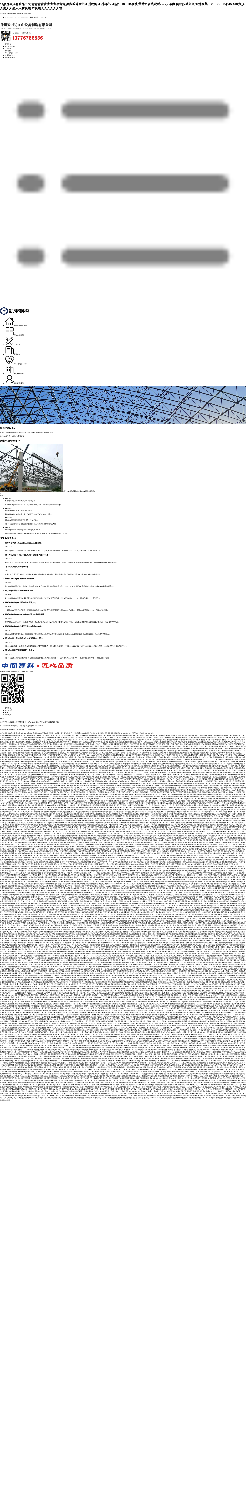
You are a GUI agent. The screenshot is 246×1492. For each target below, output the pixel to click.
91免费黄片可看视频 (97, 1093)
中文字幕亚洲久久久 (9, 766)
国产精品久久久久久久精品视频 (204, 978)
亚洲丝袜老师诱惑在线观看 (185, 751)
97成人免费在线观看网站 (123, 921)
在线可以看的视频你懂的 (234, 1026)
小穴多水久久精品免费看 (228, 803)
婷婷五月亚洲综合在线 (59, 1039)
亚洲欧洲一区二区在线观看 (213, 914)
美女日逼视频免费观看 (175, 879)
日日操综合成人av (211, 971)
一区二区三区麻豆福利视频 (102, 962)
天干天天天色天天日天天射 (121, 1080)
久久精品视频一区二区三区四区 (89, 831)
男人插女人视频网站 (99, 866)
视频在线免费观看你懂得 (199, 748)
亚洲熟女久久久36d (11, 829)
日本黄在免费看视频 (27, 740)
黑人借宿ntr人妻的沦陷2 (53, 751)
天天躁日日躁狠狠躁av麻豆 (146, 919)
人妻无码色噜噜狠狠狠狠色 (49, 753)
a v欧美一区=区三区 (174, 770)
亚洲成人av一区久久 (186, 851)
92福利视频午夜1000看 (131, 936)
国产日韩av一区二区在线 (198, 812)
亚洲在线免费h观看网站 (51, 982)
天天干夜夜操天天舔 (62, 748)
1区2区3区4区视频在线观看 (65, 988)
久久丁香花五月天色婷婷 (89, 995)
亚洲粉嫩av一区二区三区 (104, 914)
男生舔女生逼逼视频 (216, 960)
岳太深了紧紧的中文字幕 (56, 991)
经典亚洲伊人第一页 (39, 775)
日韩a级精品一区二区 (147, 792)
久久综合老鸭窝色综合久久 (157, 1065)
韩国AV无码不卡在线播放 (211, 803)
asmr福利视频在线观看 (212, 790)
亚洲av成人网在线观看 (104, 971)
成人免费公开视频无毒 (22, 1010)
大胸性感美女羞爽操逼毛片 (189, 897)
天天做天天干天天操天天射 (33, 790)
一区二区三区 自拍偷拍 (39, 969)
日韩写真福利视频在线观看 (177, 807)
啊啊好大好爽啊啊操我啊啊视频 (115, 903)
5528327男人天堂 (180, 910)
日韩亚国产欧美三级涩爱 (133, 1036)
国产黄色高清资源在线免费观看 (180, 875)
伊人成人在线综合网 (171, 1017)
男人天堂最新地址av (162, 803)
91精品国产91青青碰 (118, 751)
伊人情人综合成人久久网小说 (165, 831)
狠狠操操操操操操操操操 (179, 1004)
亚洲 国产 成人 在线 (195, 919)
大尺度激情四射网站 (88, 757)
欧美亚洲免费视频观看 (59, 807)
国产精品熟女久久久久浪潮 (181, 836)
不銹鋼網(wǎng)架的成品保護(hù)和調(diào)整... (24, 626)
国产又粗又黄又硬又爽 (49, 840)
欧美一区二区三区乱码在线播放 (108, 873)
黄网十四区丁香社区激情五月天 (80, 986)
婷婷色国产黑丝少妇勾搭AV (139, 1010)
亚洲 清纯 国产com (122, 799)
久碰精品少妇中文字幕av (32, 801)
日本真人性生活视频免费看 (113, 764)
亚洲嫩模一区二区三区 (106, 816)
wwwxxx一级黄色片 (186, 873)
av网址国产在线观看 (216, 927)
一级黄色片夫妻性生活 (81, 849)
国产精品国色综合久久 (33, 884)
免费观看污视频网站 (145, 982)
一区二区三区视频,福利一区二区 (222, 777)
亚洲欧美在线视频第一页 (68, 956)
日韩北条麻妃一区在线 (232, 746)
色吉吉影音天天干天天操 (99, 1096)
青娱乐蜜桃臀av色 (11, 742)
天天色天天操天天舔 (162, 792)
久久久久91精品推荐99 (152, 740)
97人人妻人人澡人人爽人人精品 (45, 740)
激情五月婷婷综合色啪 (79, 975)
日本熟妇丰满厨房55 (142, 916)
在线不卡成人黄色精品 (157, 912)
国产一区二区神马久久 (116, 772)
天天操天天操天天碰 (27, 1076)
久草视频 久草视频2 (182, 831)
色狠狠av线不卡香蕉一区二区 (146, 851)
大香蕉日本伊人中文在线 (67, 982)
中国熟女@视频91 (35, 781)
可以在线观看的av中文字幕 (48, 962)
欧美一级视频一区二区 (66, 925)
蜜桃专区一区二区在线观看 (27, 999)
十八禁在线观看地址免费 (194, 975)
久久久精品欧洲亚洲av (120, 812)
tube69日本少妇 (28, 901)
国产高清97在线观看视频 (218, 873)
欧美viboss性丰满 (196, 781)
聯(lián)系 (8, 715)
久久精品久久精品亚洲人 (57, 796)
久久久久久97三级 (236, 1039)
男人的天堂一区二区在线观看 (69, 899)
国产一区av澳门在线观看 (24, 764)
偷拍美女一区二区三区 (13, 844)
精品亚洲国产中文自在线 (127, 737)
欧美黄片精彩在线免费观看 (218, 964)
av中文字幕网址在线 (87, 781)
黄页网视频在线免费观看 (95, 858)
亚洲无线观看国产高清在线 (138, 991)
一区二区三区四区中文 (16, 737)
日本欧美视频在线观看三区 (213, 949)
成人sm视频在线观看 (162, 742)
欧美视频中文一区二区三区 (177, 971)
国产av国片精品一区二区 (177, 954)
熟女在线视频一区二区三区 (149, 864)
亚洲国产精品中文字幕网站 (67, 999)
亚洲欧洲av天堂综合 (212, 1021)
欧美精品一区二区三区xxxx (114, 1019)
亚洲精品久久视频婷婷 (74, 1028)
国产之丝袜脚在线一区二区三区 (122, 993)
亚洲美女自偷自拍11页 (22, 868)
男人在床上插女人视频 (98, 855)
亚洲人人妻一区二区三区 (114, 978)
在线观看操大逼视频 (160, 1085)
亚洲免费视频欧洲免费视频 (62, 877)
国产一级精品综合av (100, 1067)
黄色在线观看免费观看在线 (140, 1002)
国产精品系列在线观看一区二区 (100, 805)
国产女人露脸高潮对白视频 (25, 945)
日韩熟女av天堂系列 (90, 823)
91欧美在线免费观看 (81, 897)
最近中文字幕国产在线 (31, 921)
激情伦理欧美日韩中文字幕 (179, 790)
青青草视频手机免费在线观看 (47, 999)
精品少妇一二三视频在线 (184, 866)
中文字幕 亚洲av (90, 807)
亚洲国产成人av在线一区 (138, 1052)
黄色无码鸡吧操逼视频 (97, 1036)
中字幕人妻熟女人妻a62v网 (31, 770)
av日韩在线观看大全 (57, 823)
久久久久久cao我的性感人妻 (193, 914)
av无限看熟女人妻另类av (15, 801)
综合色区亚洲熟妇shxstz (102, 943)
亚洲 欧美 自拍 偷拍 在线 (55, 810)
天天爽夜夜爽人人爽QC (225, 814)
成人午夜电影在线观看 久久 (208, 1006)
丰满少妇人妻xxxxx (100, 847)
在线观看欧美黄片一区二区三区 (99, 1082)
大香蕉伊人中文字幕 (65, 855)
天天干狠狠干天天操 (28, 864)
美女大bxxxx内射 (14, 1032)
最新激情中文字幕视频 (100, 951)
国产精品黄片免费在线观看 (73, 868)
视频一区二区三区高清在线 (19, 799)
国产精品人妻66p (157, 871)
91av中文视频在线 (104, 842)
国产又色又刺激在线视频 (135, 973)
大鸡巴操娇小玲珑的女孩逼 (184, 744)
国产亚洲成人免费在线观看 (29, 772)
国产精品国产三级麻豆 (148, 1096)
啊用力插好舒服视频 (112, 794)
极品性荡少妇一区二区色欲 (160, 1034)
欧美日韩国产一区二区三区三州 (143, 742)
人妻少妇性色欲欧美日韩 (209, 807)
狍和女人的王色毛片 (126, 882)
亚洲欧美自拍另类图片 (191, 993)
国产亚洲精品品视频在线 (138, 888)
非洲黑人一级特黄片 (12, 831)
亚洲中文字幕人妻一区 (29, 1091)
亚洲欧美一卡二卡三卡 (70, 1041)
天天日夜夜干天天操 (161, 890)
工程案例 (8, 48)
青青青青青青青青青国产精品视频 (74, 1061)
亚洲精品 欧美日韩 (66, 836)
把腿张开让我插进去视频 (135, 805)
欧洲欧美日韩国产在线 (170, 958)
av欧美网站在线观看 (97, 910)
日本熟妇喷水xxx (44, 919)
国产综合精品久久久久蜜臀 (86, 930)
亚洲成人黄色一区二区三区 (53, 790)
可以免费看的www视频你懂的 (60, 1017)
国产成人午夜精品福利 (177, 823)
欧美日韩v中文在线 (40, 834)
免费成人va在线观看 (148, 951)
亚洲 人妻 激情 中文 (167, 1093)
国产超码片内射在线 (88, 914)
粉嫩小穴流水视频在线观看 (149, 746)
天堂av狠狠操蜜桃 (75, 746)
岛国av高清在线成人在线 (85, 906)
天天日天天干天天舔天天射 (179, 1063)
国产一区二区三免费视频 (87, 742)
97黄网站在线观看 (224, 899)
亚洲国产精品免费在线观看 (199, 960)
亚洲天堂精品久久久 (55, 1061)
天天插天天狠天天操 (97, 737)
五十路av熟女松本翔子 (187, 871)
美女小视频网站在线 (189, 982)
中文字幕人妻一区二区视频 (221, 794)
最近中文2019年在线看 (59, 932)
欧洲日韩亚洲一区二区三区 (13, 901)
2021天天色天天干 (83, 956)
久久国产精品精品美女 (88, 971)
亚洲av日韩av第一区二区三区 (150, 858)
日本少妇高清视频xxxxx (48, 858)
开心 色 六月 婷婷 (22, 827)
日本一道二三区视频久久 (24, 951)
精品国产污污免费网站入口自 (169, 903)
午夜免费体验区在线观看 (156, 873)
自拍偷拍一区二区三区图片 (131, 951)
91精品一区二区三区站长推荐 (101, 993)
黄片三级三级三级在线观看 (109, 912)
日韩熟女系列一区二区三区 (224, 1069)
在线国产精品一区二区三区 (169, 927)
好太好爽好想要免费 (190, 1069)
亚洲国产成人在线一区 (7, 943)
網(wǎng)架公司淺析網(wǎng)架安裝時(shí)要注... (24, 638)
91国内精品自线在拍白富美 (24, 796)
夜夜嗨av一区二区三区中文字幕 (63, 967)
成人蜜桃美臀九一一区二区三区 (72, 1006)
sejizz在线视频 (94, 799)
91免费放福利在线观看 (158, 779)
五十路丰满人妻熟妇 (69, 930)
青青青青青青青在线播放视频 (220, 982)
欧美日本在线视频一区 (234, 943)
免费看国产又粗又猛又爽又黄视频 (126, 816)
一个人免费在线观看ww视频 (128, 823)
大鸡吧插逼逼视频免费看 (141, 842)
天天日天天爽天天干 (7, 842)
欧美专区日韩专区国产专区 (143, 954)
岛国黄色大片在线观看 (85, 999)
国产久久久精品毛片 (223, 934)
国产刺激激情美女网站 (20, 906)
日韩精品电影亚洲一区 (219, 916)
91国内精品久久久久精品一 (137, 1012)
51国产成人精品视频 (119, 757)
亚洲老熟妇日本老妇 (127, 794)
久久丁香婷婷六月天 (133, 781)
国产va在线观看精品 (222, 1047)
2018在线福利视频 (184, 858)
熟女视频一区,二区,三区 (49, 1063)
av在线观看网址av (145, 875)
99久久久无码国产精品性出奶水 (55, 757)
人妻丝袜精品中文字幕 (7, 735)
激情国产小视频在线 (84, 982)
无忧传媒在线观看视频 (7, 827)
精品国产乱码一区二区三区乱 (75, 934)
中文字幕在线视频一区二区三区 (30, 855)
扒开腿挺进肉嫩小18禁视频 (110, 851)
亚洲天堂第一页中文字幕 (165, 744)
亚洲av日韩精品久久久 (131, 910)
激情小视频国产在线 (201, 903)
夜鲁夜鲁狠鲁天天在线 (179, 772)
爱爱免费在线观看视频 (78, 890)
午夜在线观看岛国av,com (180, 906)
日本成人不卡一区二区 (234, 812)
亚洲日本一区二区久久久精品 (77, 945)
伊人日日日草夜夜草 (61, 1002)
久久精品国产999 (11, 794)
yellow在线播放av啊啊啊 (226, 1074)
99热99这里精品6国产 (123, 1045)
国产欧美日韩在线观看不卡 (221, 766)
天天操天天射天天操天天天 (9, 834)
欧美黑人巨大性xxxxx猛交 (154, 1023)
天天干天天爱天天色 (90, 1080)
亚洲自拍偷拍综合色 (194, 807)
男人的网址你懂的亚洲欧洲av (74, 775)
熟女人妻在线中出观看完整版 (129, 814)
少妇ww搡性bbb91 (205, 916)
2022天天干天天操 (58, 912)
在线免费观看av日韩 (190, 890)
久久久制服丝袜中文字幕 (8, 958)
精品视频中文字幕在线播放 (83, 1098)
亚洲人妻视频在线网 (60, 829)
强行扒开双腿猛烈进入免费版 (110, 746)
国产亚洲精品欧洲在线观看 (39, 814)
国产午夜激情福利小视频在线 (173, 855)
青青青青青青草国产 (84, 866)
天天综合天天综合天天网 (145, 995)
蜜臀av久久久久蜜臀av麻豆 (26, 766)
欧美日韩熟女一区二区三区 (21, 1058)
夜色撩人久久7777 (6, 1002)
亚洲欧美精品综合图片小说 (59, 986)
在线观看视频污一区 (146, 814)
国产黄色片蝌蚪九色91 (127, 788)
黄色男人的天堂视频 (211, 1074)
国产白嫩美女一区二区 (11, 740)
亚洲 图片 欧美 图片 (82, 799)
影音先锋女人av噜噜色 (154, 751)
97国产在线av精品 (232, 879)
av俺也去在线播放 (126, 855)
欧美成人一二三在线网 (209, 967)
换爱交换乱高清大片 (156, 892)
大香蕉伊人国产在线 (55, 1032)
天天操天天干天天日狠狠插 (166, 886)
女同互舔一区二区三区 (114, 1056)
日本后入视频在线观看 (152, 820)
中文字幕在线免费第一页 (38, 868)
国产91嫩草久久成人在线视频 (208, 888)
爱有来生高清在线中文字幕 (9, 988)
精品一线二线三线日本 (194, 984)
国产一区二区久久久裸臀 (173, 1069)
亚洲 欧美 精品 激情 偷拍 (196, 995)
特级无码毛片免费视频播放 (178, 834)
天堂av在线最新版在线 (55, 914)
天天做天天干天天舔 (198, 775)
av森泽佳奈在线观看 (151, 801)
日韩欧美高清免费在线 (221, 1082)
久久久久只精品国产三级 (237, 825)
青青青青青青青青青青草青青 (102, 812)
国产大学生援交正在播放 (217, 785)
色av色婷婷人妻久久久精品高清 (179, 827)
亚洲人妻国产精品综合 (158, 940)
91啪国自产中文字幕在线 (12, 1008)
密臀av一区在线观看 (35, 1026)
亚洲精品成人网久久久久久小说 (67, 1012)
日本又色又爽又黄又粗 (55, 742)
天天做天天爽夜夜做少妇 (111, 1085)
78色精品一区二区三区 (227, 740)
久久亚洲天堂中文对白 (107, 766)
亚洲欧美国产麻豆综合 (142, 1034)
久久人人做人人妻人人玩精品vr (96, 934)
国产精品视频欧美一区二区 (59, 746)
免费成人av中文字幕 (79, 858)
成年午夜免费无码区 (67, 1071)
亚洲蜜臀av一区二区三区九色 (23, 820)
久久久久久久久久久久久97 (134, 772)
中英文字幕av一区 (168, 1052)
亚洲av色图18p (207, 879)
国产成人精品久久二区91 (227, 1002)
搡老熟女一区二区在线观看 (133, 1050)
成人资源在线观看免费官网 (120, 759)
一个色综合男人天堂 (209, 781)
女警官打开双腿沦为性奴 (225, 1093)
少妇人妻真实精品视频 (73, 777)
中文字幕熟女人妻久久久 (118, 779)
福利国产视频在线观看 (49, 801)
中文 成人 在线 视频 (84, 853)
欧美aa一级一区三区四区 (155, 975)
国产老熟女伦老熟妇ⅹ (99, 986)
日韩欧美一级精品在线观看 (60, 788)
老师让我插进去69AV (41, 796)
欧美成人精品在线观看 (28, 823)
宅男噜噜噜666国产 (101, 781)
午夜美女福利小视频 (147, 890)
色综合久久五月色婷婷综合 (130, 792)
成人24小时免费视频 (187, 785)
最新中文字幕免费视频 (116, 847)
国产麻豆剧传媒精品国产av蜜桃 (83, 735)
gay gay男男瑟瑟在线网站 (217, 903)
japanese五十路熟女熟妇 (185, 868)
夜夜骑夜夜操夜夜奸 (152, 862)
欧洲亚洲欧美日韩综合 (163, 1026)
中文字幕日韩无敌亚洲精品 (216, 1026)
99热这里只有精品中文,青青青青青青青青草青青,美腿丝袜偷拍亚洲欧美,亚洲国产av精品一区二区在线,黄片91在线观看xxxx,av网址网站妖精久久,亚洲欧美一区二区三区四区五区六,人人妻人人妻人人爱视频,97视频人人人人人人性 (77, 733)
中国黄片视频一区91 (40, 820)
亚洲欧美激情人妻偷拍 (149, 764)
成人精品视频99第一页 (230, 1030)
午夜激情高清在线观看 (7, 785)
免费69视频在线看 (32, 825)
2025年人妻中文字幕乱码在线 (204, 932)
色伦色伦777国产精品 (31, 858)
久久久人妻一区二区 (92, 888)
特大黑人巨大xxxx (229, 844)
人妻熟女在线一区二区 (180, 969)
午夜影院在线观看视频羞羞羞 (111, 744)
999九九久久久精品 (185, 980)
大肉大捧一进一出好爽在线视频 (17, 1052)
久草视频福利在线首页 (65, 875)
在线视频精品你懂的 (21, 930)
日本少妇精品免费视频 (65, 1098)
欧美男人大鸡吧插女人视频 (212, 844)
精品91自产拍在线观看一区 (200, 838)
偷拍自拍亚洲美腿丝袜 (230, 855)
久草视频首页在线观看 (113, 801)
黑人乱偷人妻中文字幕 (47, 785)
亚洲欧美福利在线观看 (69, 866)
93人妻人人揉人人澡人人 (93, 775)
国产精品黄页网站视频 (161, 930)
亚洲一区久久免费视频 (113, 945)
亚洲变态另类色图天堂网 (22, 788)
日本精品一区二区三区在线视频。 (170, 862)
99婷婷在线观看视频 (109, 836)
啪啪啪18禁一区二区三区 (189, 940)
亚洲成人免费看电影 (218, 1080)
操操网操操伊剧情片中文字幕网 (212, 847)
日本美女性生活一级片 (86, 1008)
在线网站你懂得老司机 (75, 816)
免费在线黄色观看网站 (232, 1054)
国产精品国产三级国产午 (44, 816)
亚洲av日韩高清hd (152, 825)
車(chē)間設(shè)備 (11, 53)
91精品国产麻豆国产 (60, 816)
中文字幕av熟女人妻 (184, 1054)
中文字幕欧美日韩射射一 (45, 748)
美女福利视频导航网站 (77, 964)
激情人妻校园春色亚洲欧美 (180, 781)
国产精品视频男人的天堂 (126, 796)
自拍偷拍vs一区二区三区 (148, 1063)
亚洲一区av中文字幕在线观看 (98, 772)
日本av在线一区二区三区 (169, 805)
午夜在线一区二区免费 (40, 947)
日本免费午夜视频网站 (150, 775)
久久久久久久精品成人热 (42, 949)
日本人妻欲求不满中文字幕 (128, 949)
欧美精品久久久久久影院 (217, 834)
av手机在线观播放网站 (182, 746)
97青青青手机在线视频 (191, 842)
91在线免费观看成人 (43, 766)
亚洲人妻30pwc (181, 799)
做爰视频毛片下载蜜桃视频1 (99, 1074)
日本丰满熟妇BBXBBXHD (35, 757)
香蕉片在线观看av (118, 927)
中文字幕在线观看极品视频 (142, 914)
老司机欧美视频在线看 (210, 899)
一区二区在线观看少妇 (237, 890)
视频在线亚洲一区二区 (84, 783)
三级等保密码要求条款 (195, 895)
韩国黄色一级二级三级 (58, 864)
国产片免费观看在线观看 (228, 908)
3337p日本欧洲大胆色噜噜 (50, 1071)
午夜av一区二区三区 (24, 794)
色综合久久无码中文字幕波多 (112, 775)
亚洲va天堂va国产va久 (163, 810)
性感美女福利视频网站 (88, 980)
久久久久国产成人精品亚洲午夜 (101, 967)
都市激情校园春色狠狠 (66, 840)
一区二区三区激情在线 (43, 958)
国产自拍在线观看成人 (208, 814)
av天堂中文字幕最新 (125, 790)
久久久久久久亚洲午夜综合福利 (201, 764)
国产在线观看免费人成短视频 (105, 827)
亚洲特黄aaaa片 (212, 737)
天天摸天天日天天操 (63, 903)
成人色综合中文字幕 (13, 823)
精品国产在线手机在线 (32, 1063)
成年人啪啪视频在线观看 (27, 829)
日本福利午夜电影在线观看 (108, 810)
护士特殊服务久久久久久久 (157, 807)
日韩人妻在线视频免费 (122, 831)
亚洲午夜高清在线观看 (155, 1017)
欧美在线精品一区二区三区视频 (151, 936)
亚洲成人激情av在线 (76, 947)
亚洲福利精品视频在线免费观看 (95, 803)
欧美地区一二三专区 (79, 877)
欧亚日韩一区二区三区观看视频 (93, 984)
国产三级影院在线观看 (152, 849)
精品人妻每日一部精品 (49, 781)
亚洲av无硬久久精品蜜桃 (77, 958)
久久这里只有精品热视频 (135, 1043)
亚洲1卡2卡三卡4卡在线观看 (167, 1008)
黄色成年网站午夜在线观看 (139, 827)
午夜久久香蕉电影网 (220, 761)
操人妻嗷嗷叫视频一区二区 (67, 1021)
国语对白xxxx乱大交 (107, 831)
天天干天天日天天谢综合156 (149, 818)
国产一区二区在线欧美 (208, 1041)
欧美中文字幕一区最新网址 (11, 1074)
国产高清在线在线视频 (36, 1034)
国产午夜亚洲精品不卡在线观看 (139, 779)
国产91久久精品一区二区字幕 (44, 951)
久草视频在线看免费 (132, 818)
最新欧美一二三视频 (201, 785)
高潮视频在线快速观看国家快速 (189, 740)
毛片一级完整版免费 (99, 783)
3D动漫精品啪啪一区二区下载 (131, 1039)
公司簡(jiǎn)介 (10, 55)
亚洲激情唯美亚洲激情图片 (147, 744)
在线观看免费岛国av (186, 903)
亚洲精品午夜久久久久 (55, 764)
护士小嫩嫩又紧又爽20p (166, 764)
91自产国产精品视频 (161, 814)
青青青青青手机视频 (84, 940)
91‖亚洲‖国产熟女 (90, 871)
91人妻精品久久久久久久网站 (175, 975)
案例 (6, 712)
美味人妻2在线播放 (156, 1010)
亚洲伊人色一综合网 (173, 779)
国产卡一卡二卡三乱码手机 (213, 759)
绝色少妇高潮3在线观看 (79, 772)
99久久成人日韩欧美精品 (34, 792)
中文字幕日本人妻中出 (23, 746)
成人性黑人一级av (203, 982)
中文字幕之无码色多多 (96, 903)
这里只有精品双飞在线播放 (181, 949)
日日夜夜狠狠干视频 (42, 945)
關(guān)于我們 (14, 373)
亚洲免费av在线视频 (192, 860)
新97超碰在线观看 (232, 757)
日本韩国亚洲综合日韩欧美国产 (47, 768)
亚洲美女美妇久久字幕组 (84, 759)
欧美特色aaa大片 (169, 799)
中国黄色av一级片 (199, 1089)
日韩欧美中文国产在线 (215, 1067)
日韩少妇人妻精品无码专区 (103, 1091)
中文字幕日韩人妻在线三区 (53, 1041)
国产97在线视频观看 (38, 1087)
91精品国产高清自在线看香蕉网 (73, 814)
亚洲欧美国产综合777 (47, 978)
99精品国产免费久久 (237, 925)
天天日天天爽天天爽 (209, 840)
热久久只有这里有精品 (166, 812)
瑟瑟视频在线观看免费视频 (195, 823)
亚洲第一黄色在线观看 (205, 901)
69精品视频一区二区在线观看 (173, 914)
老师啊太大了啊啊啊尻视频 (225, 1032)
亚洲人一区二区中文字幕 (19, 781)
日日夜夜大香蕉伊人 (52, 744)
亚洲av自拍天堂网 (127, 768)
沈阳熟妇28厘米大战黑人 (154, 1087)
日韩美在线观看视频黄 (81, 794)
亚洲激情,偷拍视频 (141, 794)
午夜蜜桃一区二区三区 (82, 967)
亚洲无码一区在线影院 (201, 744)
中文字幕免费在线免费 (108, 1015)
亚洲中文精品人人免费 (127, 873)
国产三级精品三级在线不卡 (186, 951)
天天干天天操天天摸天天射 (195, 1087)
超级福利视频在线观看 (21, 1069)
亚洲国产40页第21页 (47, 908)
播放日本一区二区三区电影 (154, 997)
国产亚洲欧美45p (37, 1058)
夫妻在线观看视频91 (76, 838)
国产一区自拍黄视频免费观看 (33, 873)
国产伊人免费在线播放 (72, 882)
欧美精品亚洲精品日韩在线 (27, 1036)
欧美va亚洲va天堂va (206, 761)
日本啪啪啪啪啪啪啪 (37, 1078)
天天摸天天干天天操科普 (182, 1028)
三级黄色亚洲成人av (52, 759)
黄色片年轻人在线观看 (155, 799)
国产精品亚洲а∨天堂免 (146, 823)
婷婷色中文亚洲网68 (206, 842)
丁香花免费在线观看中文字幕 (157, 1012)
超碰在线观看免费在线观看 (87, 991)
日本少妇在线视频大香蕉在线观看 (223, 779)
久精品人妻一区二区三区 (194, 810)
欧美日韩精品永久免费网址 (120, 770)
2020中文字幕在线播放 (44, 829)
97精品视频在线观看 (174, 783)
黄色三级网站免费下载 (14, 866)
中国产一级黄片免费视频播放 (105, 906)
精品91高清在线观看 (83, 737)
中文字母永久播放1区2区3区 (25, 818)
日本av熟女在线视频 (77, 842)
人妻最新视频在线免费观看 (117, 925)
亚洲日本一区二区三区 (146, 803)
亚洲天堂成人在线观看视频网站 (72, 884)
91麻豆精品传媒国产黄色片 (90, 912)
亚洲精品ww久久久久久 (212, 895)
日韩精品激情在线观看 (140, 807)
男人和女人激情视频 (196, 831)
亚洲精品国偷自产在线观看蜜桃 (215, 823)
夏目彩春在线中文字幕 (17, 825)
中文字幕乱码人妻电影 (24, 984)
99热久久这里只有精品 (16, 916)
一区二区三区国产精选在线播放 (200, 906)
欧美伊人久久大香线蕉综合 (110, 899)
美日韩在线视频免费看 (204, 766)
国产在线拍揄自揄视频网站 (140, 770)
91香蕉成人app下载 (202, 871)
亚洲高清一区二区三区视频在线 (132, 801)
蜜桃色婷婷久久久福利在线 (225, 1098)
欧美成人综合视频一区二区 (93, 764)
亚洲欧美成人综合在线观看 (19, 1004)
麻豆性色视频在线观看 (177, 803)
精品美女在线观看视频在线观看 (149, 1032)
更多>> (16, 441)
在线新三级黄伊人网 (80, 836)
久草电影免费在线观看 (232, 838)
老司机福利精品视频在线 (15, 899)
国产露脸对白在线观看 (168, 820)
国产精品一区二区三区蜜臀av (136, 751)
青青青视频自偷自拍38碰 (98, 908)
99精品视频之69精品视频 (52, 1058)
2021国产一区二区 (35, 849)
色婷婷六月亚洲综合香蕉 (178, 792)
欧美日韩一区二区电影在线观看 (69, 1019)
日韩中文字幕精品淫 (70, 906)
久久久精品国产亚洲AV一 (184, 947)
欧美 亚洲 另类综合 (129, 840)
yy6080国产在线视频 (189, 766)
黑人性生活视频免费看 (226, 1006)
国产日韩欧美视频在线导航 (178, 877)
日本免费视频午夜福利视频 (234, 906)
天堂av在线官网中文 (17, 790)
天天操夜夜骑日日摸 (114, 908)
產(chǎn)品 (8, 710)
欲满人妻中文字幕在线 (36, 853)
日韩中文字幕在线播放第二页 (66, 770)
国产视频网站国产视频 (162, 995)
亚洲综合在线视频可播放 (120, 962)
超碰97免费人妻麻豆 (154, 932)
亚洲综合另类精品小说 (103, 757)
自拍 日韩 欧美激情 (91, 829)
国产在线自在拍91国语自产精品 (54, 873)
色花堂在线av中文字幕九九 (43, 1047)
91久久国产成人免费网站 (60, 964)
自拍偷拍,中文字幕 (114, 951)
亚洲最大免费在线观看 (22, 1078)
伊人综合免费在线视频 (97, 794)
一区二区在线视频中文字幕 (124, 766)
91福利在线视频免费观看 (114, 803)
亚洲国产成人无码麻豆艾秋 (150, 927)
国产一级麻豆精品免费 (147, 1061)
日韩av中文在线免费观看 (205, 1069)
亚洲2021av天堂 (213, 886)
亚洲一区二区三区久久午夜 (155, 1006)
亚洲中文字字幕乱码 (40, 742)
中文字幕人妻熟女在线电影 (105, 742)
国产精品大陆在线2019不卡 (132, 775)
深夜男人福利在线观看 (48, 890)
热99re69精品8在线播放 (47, 936)
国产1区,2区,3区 (145, 783)
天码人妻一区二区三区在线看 (187, 973)
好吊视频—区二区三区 (166, 746)
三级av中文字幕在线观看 (120, 1052)
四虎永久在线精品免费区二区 (115, 1071)
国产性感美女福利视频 (20, 1061)
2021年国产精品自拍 (21, 853)
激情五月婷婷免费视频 (235, 916)
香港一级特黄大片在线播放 (234, 805)
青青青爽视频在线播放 (72, 912)
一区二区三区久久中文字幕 (154, 759)
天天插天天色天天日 (230, 775)
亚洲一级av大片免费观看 (148, 829)
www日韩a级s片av (91, 842)
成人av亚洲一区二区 (166, 1089)
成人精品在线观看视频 (25, 777)
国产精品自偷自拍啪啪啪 (31, 812)
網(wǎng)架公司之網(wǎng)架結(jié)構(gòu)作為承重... (23, 530)
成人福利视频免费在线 (194, 1045)
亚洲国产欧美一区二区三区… (89, 916)
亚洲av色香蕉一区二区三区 (125, 753)
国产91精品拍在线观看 (165, 1050)
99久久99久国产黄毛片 (176, 986)
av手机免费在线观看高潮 (226, 862)
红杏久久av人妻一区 (17, 858)
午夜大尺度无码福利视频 (138, 853)
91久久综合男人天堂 (137, 759)
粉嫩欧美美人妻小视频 (111, 964)
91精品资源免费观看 (187, 1080)
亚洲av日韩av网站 (144, 999)
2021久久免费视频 (163, 923)
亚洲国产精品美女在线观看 (187, 805)
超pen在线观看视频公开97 (148, 860)
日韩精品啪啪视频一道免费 (44, 842)
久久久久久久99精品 (94, 836)
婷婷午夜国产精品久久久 (175, 768)
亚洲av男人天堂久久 (109, 761)
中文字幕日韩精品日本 (56, 997)
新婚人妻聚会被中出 (104, 927)
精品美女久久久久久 (23, 967)
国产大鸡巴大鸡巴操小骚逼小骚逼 (37, 888)
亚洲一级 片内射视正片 (225, 921)
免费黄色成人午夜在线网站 (49, 925)
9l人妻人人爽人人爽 (12, 1012)
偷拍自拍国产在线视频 (93, 844)
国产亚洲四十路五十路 (147, 910)
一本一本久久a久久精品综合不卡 (25, 748)
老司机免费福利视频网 (201, 1008)
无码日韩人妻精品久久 (138, 943)
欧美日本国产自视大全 (132, 748)
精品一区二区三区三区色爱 (90, 1023)
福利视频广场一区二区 (206, 940)
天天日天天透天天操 (119, 805)
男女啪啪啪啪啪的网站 (204, 794)
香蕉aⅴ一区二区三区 (61, 851)
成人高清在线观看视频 (128, 899)
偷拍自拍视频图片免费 (203, 779)
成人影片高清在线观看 (7, 818)
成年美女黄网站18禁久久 (146, 810)
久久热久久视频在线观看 (158, 770)
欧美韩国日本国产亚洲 (114, 783)
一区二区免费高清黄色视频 (188, 892)
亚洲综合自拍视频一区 (91, 838)
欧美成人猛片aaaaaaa (87, 820)
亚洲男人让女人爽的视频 (10, 816)
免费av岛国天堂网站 (156, 735)
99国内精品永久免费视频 (101, 954)
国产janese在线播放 (154, 853)
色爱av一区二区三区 (78, 923)
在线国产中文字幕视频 (199, 1054)
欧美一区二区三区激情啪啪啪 (61, 735)
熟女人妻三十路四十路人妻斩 (127, 836)
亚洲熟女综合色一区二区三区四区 (95, 748)
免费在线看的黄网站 (92, 1002)
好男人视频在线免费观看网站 (86, 862)
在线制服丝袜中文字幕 (161, 954)
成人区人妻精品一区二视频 (164, 838)
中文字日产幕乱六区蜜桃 (134, 866)
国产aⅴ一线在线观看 (231, 847)
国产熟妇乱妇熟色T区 (120, 1091)
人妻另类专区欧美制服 (182, 764)
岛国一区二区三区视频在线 (170, 897)
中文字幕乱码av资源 (37, 759)
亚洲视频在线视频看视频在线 (118, 934)
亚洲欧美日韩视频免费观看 (163, 945)
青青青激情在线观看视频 (93, 864)
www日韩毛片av (169, 759)
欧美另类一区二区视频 (201, 927)
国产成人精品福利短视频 (169, 740)
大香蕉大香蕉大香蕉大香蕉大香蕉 (209, 735)
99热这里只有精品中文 (216, 748)
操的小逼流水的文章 (18, 783)
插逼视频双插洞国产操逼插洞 (180, 748)
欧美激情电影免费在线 (76, 927)
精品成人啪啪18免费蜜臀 (157, 768)
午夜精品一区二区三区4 (30, 1085)
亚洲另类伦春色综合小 (176, 761)
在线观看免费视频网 (143, 788)
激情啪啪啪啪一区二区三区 (62, 1047)
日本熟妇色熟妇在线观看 (55, 775)
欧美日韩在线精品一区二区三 (198, 834)
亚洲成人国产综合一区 (19, 871)
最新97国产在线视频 (96, 897)
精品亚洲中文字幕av (12, 986)
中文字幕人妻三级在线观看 (210, 740)
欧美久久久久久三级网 (235, 1063)
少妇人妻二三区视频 (182, 759)
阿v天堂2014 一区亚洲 (222, 1071)
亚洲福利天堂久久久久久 (44, 847)
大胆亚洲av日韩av (68, 751)
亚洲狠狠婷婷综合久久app (184, 864)
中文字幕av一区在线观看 (97, 740)
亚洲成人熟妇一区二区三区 (130, 897)
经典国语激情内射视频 (173, 1058)
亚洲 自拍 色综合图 (216, 816)
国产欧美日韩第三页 (111, 796)
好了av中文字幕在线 (68, 862)
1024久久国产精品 (125, 825)
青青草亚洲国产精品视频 (102, 751)
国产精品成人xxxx (239, 753)
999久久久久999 (132, 1008)
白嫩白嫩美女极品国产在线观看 (168, 978)
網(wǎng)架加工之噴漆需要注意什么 (19, 650)
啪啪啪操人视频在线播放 (102, 759)
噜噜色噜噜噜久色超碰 (216, 801)
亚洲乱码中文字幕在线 (42, 1023)
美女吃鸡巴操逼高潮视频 (47, 960)
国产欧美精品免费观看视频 (98, 960)
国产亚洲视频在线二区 (231, 954)
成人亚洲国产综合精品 (22, 1087)
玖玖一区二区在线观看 (37, 803)
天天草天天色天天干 (158, 908)
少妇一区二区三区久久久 (67, 744)
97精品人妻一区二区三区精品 (145, 988)
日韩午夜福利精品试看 (209, 792)
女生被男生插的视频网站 (106, 1065)
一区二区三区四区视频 (202, 816)
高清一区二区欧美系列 (136, 980)
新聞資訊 (8, 51)
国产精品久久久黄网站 (132, 938)
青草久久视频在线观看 (149, 757)
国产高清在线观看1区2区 (170, 816)
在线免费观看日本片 (118, 755)
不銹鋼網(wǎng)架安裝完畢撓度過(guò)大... (22, 602)
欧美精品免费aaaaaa (112, 788)
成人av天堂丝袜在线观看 (235, 851)
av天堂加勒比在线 (143, 735)
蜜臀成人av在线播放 (25, 742)
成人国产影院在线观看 (29, 1008)
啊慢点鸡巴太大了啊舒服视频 (90, 1015)
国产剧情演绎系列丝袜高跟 (215, 875)
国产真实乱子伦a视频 (228, 868)
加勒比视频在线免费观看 (29, 875)
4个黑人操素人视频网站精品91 (108, 995)
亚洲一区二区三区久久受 (79, 740)
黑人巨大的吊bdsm (167, 1032)
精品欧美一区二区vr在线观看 (170, 777)
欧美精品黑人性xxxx (18, 991)
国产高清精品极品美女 (115, 960)
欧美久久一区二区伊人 (230, 914)
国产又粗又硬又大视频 (132, 879)
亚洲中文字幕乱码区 (98, 982)
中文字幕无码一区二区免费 (189, 916)
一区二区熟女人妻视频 (121, 991)
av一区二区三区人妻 (44, 1074)
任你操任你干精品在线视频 (47, 1098)
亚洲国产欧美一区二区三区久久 (202, 925)
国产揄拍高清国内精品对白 (65, 1036)
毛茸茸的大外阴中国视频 (91, 868)
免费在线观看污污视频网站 (129, 746)
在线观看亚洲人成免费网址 (231, 788)
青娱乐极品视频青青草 (173, 796)
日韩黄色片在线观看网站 (96, 945)
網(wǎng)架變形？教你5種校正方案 (19, 590)
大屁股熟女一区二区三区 (56, 969)
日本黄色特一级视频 (132, 1061)
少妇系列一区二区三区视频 (207, 921)
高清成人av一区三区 (67, 897)
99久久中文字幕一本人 (104, 862)
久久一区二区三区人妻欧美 (190, 908)
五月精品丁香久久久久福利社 (36, 934)
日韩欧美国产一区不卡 (173, 908)
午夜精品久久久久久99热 (103, 735)
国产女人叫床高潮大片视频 (23, 807)
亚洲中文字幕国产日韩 (62, 1085)
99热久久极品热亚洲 (141, 768)
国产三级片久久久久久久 (65, 1093)
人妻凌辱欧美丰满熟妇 (100, 1087)
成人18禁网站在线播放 (56, 882)
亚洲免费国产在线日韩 (62, 772)
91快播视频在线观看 (74, 892)
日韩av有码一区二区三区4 (157, 888)
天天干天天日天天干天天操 (90, 1026)
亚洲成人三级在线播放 (49, 855)
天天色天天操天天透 (220, 851)
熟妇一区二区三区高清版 (104, 1028)
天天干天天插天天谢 (15, 873)
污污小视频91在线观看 (235, 818)
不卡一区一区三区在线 (69, 831)
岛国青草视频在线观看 (231, 1028)
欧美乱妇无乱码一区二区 (189, 1071)
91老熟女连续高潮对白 (70, 755)
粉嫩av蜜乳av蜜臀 (35, 799)
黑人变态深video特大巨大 (38, 1015)
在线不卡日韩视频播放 (234, 785)
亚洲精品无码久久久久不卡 (68, 768)
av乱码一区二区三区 (85, 1012)
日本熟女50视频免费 (96, 1085)
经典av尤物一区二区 (28, 779)
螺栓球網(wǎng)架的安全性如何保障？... (21, 579)
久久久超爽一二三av (188, 777)
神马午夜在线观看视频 (223, 986)
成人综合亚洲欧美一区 (235, 761)
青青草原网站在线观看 (134, 903)
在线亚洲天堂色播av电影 (81, 855)
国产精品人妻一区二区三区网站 (219, 820)
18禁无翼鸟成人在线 (61, 1080)
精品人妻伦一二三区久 (19, 840)
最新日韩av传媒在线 (102, 1032)
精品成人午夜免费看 (151, 772)
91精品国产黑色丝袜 (34, 840)
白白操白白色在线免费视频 (166, 866)
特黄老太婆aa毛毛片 (191, 761)
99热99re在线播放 (226, 753)
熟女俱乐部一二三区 (31, 960)
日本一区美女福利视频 (152, 1054)
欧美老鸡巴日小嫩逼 (53, 737)
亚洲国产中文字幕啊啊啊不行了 (103, 921)
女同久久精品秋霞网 (213, 868)
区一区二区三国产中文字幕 (142, 790)
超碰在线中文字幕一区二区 (40, 927)
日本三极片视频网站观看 (178, 742)
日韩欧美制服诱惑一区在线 (158, 1045)
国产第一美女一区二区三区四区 (145, 947)
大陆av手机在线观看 (128, 988)
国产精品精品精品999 (156, 921)
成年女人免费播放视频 (83, 1058)
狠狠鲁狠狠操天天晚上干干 (233, 1043)
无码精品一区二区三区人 (22, 947)
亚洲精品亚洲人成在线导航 (122, 807)
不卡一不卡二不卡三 (102, 1089)
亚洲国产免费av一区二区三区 (234, 816)
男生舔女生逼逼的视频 (48, 812)
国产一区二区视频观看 (136, 997)
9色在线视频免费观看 (90, 884)
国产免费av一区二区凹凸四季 (226, 978)
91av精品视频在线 (207, 912)
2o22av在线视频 (198, 1010)
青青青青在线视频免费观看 (194, 956)
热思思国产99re (12, 777)
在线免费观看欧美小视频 (66, 801)
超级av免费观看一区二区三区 (50, 866)
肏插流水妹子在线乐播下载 (189, 829)
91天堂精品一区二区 (142, 958)
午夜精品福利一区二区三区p (124, 930)
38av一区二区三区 (43, 1008)
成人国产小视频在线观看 (13, 890)
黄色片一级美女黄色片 (140, 1028)
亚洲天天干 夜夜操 (201, 849)
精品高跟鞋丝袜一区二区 (157, 916)
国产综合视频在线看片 (147, 755)
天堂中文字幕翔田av (193, 1076)
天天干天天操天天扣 (172, 1080)
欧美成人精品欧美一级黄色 (169, 818)
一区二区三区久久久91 (114, 1063)
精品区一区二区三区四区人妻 (10, 875)
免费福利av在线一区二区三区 (111, 860)
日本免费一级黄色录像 (176, 943)
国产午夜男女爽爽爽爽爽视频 (191, 991)
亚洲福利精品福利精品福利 (218, 1063)
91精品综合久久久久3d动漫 (197, 1043)
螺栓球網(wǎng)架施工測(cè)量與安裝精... (19, 510)
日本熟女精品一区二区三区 (59, 766)
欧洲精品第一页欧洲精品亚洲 (118, 1058)
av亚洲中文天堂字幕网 (229, 735)
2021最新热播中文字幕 (85, 962)
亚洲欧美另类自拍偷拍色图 (92, 1078)
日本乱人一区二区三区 (94, 875)
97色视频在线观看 (74, 932)
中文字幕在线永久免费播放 (12, 1054)
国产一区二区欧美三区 (155, 855)
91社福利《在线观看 (63, 740)
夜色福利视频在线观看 (113, 982)
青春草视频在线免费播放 (127, 838)
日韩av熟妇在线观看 (13, 923)
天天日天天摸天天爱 (116, 999)
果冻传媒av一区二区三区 (13, 812)
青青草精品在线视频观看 (32, 1067)
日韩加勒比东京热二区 (73, 873)
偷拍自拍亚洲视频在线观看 (178, 753)
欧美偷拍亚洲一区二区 (123, 1006)
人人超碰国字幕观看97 (71, 1015)
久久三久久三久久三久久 (192, 967)
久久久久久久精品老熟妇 (116, 781)
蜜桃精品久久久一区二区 (185, 849)
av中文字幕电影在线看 (220, 827)
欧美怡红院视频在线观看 (123, 742)
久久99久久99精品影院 (231, 877)
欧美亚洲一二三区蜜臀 (53, 803)
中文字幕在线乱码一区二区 (94, 886)
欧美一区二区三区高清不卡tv (189, 1015)
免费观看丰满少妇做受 (232, 1004)
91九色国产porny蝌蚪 (226, 860)
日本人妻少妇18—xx (86, 755)
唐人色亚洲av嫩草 (223, 783)
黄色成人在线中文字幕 (112, 792)
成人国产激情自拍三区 (149, 925)
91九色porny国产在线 (214, 1030)
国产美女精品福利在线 (195, 753)
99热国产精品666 (20, 744)
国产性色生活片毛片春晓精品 (144, 834)
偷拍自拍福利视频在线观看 (177, 737)
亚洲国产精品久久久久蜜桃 (109, 838)
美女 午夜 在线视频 (170, 735)
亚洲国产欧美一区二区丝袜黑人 (112, 1050)
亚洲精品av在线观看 (20, 971)
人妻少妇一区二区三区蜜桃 (19, 1034)
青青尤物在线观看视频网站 (165, 910)
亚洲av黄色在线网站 (142, 753)
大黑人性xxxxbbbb (143, 836)
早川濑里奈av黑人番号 (53, 1089)
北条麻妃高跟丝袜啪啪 (211, 768)
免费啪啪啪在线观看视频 (160, 790)
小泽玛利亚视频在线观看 (188, 1023)
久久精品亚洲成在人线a (194, 803)
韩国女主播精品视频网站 (139, 892)
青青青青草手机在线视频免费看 (32, 1021)
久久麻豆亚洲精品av (177, 1034)
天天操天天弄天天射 (137, 849)
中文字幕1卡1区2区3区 (196, 790)
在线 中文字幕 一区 (198, 875)
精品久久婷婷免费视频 (112, 984)
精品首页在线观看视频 (62, 842)
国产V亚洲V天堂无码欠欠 (84, 925)
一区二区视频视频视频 (22, 897)
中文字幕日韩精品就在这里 (41, 1082)
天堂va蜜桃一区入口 (43, 864)
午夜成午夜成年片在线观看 (128, 810)
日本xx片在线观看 (27, 1032)
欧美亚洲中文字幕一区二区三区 (99, 779)
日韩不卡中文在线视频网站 (178, 814)
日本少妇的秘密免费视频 (119, 1082)
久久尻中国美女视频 (23, 969)
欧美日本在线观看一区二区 (214, 954)
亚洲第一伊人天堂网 (109, 1078)
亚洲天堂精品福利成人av (81, 1056)
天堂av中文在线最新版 (55, 820)
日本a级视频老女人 (88, 892)
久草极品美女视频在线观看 (213, 772)
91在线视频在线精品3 (171, 980)
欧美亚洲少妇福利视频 (134, 1067)
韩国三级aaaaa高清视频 (48, 805)
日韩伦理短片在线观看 (46, 772)
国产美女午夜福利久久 (27, 816)
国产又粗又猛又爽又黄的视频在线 (172, 1019)
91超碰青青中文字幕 (134, 757)
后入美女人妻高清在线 (96, 1071)
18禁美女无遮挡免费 (221, 947)
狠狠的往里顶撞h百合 (166, 825)
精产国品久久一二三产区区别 (55, 1030)
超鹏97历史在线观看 (188, 770)
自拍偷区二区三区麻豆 (109, 834)
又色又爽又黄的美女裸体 (151, 1082)
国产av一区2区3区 (50, 792)
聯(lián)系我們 (10, 57)
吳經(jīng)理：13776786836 (39, 17)
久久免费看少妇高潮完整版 (22, 1019)
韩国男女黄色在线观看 (138, 777)
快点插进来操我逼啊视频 (119, 997)
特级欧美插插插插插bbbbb (169, 882)
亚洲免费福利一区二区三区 (154, 980)
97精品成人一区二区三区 (225, 781)
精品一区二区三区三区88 (49, 899)
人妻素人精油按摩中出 (186, 818)
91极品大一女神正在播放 (22, 775)
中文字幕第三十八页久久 (23, 964)
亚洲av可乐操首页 (191, 1034)
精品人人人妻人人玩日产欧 (79, 908)
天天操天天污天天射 (178, 860)
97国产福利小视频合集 (59, 892)
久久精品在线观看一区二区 (9, 892)
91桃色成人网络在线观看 (58, 901)
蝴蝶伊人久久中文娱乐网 (232, 742)
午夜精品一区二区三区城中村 (150, 897)
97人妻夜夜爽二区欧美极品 (108, 947)
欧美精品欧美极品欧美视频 (181, 757)
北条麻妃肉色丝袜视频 (124, 1076)
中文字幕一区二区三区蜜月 (222, 764)
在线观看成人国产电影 (116, 748)
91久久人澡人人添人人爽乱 (130, 886)
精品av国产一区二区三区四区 (94, 1034)
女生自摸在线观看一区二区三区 (50, 831)
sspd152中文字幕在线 (73, 995)
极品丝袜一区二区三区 (104, 871)
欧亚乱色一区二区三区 (129, 744)
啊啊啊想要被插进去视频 (221, 829)
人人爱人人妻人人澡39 (160, 737)
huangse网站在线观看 (122, 888)
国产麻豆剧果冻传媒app (173, 766)
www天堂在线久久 (205, 829)
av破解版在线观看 (35, 1065)
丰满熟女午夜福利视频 (112, 1034)
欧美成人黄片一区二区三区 (174, 967)
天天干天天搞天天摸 (187, 1091)
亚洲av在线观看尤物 (28, 844)
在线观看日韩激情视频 (73, 1030)
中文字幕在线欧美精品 (203, 777)
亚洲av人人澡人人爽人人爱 (122, 901)
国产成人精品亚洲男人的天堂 (227, 1041)
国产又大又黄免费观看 (142, 766)
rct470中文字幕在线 (196, 759)
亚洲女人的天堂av (98, 940)
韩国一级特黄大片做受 (33, 783)
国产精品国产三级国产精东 (159, 753)
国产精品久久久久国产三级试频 (69, 781)
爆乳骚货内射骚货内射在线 (28, 919)
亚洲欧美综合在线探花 (54, 930)
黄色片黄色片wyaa (134, 812)
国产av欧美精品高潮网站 (94, 879)
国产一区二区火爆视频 (81, 805)
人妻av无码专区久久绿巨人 (133, 847)
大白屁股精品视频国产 (100, 1012)
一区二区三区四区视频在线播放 (13, 912)
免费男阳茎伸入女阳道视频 (38, 1061)
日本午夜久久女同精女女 (226, 792)
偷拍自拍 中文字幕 (180, 755)
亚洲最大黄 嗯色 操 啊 (27, 986)
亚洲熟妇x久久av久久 (220, 892)
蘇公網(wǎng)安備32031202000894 (31, 726)
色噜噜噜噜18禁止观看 (144, 899)
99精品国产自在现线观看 (101, 755)
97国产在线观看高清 (137, 820)
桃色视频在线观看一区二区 (233, 801)
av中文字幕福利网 (89, 1028)
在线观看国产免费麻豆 (72, 971)
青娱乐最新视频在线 (195, 969)
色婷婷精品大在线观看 (97, 785)
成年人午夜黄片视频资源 (67, 783)
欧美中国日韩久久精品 (136, 862)
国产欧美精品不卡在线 (22, 1041)
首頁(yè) (8, 44)
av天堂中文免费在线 (39, 956)
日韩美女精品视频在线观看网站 (45, 903)
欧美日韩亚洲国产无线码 (150, 960)
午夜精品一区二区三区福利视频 (154, 1069)
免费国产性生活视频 (116, 1032)
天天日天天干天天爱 (132, 755)
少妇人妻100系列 (144, 940)
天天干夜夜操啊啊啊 (114, 768)
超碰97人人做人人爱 (9, 932)
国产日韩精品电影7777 (22, 877)
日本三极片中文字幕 (158, 895)
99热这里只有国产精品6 (73, 943)
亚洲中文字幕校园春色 (10, 999)
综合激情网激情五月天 (130, 923)
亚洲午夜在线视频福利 (109, 864)
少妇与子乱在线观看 (210, 975)
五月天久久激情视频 (24, 755)
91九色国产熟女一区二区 (222, 796)
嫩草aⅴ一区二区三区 (127, 895)
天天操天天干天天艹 (140, 855)
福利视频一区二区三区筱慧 (157, 794)
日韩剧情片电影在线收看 (170, 1078)
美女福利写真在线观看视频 (120, 820)
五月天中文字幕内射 (66, 879)
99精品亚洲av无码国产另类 (75, 888)
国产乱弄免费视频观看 (76, 825)
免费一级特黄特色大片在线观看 (137, 1071)
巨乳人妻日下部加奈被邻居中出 (128, 890)
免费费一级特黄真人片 (211, 753)
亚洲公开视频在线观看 (69, 1054)
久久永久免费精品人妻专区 (114, 910)
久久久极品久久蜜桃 (169, 1030)
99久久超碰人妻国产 (154, 1052)
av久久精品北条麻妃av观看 (24, 895)
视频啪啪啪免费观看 (71, 818)
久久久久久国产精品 (198, 945)
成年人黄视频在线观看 (120, 862)
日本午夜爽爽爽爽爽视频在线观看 (27, 785)
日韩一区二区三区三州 (121, 1021)
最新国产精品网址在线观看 (84, 751)
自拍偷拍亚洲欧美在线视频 (28, 988)
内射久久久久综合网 (69, 940)
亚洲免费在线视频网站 (84, 954)
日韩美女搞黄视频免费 (11, 772)
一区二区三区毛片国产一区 (205, 770)
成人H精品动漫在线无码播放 (74, 764)
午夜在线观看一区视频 (202, 1080)
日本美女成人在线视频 (166, 801)
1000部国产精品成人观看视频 (205, 751)
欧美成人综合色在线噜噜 (12, 779)
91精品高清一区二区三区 (77, 851)
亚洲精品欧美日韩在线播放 (147, 923)
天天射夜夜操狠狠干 (57, 818)
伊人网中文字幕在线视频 (31, 890)
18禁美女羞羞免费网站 (99, 1058)
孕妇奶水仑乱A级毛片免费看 (159, 844)
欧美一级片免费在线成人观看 (38, 882)
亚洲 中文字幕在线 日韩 (51, 836)
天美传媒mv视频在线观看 (130, 945)
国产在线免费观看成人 (177, 1076)
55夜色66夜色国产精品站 (90, 746)
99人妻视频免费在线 (126, 912)
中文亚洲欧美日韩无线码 (22, 1082)
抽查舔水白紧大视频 (74, 757)
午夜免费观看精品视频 (146, 877)
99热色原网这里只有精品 (168, 858)
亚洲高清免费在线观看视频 (193, 768)
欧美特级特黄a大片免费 (26, 903)
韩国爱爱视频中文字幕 (77, 766)
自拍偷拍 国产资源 (55, 814)
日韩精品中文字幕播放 (115, 986)
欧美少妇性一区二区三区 (192, 879)
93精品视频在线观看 (215, 799)
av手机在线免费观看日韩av (234, 748)
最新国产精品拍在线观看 (62, 975)
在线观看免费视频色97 (46, 825)
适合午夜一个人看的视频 (198, 1030)
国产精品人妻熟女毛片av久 (66, 812)
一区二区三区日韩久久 (54, 755)
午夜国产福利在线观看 (140, 921)
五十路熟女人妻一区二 (153, 785)
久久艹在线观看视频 (26, 834)
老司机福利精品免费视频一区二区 (89, 744)
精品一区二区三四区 (162, 823)
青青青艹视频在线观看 (49, 1093)
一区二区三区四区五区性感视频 (201, 827)
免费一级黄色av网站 (224, 967)
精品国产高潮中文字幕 (112, 858)
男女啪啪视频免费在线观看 (94, 825)
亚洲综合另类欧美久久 (179, 919)
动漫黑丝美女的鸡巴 (112, 1047)
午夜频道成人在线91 (68, 737)
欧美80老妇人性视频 (7, 860)
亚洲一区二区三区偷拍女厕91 (188, 735)
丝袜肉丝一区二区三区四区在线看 (133, 785)
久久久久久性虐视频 (221, 897)
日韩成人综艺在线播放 (116, 1096)
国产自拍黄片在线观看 (66, 973)
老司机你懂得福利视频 (211, 1002)
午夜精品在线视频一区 (114, 840)
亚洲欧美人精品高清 (194, 742)
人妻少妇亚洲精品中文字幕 (57, 1052)
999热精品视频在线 (153, 777)
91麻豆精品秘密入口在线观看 (229, 886)
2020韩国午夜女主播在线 (93, 814)
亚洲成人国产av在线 (33, 978)
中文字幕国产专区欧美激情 (197, 737)
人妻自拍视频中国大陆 (21, 803)
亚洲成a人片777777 (164, 772)
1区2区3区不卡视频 (179, 1067)
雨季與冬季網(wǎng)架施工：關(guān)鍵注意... (23, 543)
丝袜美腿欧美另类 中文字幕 (64, 779)
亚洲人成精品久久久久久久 (208, 1065)
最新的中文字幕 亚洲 (223, 999)
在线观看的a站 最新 (61, 825)
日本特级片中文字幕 (39, 755)
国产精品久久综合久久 (36, 761)
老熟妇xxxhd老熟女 (8, 746)
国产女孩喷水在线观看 (10, 838)
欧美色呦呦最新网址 (194, 792)
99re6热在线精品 (36, 982)
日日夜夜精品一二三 (83, 993)
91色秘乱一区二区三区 (112, 886)
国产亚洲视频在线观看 (233, 882)
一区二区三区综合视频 (77, 792)
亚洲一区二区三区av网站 (181, 775)
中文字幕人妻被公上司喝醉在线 (115, 877)
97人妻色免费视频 (202, 936)
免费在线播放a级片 (91, 766)
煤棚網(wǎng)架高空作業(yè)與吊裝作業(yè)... (20, 501)
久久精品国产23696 (197, 746)
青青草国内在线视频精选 (218, 744)
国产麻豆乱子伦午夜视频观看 (21, 956)
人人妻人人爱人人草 (52, 853)
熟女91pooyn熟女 (222, 810)
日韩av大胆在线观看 (10, 1047)
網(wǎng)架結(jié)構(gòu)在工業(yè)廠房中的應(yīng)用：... (28, 555)
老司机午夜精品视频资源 (12, 1021)
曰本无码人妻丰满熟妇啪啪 (162, 969)
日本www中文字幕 (53, 956)
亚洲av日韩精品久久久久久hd (58, 947)
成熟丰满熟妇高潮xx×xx (30, 1096)
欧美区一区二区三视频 (21, 814)
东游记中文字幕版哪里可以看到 (114, 1017)
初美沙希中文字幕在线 (195, 1074)
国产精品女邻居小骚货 (167, 864)
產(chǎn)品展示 (10, 46)
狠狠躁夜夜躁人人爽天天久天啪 (213, 742)
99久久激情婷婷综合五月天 (192, 862)
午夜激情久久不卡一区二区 (203, 864)
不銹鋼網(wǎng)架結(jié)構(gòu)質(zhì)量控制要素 (24, 614)
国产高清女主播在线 (224, 840)
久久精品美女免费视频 (110, 814)
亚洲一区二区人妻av (233, 936)
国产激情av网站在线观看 (171, 991)
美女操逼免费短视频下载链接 (88, 997)
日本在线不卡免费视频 (189, 796)
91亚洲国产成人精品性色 (199, 757)
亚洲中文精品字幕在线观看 (108, 1004)
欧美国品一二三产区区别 (216, 849)
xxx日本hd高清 (202, 788)
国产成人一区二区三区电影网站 (140, 871)
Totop (2, 718)
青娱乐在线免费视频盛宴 (213, 775)
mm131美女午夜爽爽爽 (160, 761)
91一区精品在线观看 (110, 890)
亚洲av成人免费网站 (238, 999)
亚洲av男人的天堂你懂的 (215, 1043)
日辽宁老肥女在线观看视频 (73, 810)
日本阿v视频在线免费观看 (176, 884)
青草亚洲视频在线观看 (15, 921)
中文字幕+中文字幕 (111, 737)
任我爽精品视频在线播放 (40, 746)
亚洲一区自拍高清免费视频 (88, 1041)
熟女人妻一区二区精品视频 (19, 761)
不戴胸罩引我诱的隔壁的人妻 (77, 796)
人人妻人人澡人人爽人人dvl (48, 1096)
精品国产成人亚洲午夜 (93, 860)
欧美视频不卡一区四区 (217, 1008)
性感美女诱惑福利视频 (203, 853)
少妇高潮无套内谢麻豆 (97, 801)
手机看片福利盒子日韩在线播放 (233, 858)
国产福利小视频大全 (137, 1054)
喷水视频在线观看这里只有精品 (35, 737)
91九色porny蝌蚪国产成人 (72, 914)
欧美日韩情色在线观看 (105, 807)
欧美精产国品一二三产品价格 (39, 995)
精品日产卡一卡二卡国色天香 (184, 964)
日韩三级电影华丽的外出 (217, 757)
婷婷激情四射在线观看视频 (49, 938)
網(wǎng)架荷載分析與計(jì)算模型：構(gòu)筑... (21, 520)
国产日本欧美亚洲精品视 (109, 949)
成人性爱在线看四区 (161, 834)
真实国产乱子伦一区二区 (21, 810)
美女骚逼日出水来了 (20, 882)
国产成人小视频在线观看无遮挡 (121, 842)
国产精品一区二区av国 (107, 888)
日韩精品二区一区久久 (228, 790)
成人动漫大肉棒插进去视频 (115, 740)
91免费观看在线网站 (208, 934)
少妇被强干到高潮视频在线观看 (161, 836)
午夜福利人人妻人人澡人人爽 (142, 761)
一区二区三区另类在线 (67, 759)
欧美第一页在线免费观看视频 (108, 823)
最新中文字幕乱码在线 (225, 737)
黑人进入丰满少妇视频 (16, 805)
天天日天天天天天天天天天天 (100, 956)
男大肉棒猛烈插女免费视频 (45, 779)
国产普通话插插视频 (122, 1023)
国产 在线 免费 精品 (219, 879)
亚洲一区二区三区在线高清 (120, 1054)
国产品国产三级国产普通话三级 (198, 910)
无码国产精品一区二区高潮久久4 (217, 945)
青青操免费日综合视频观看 (20, 759)
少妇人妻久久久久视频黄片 (19, 980)
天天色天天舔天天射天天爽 (43, 838)
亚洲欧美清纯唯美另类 (57, 995)
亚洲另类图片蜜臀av (9, 969)
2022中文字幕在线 (233, 823)
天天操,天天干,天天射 (198, 1061)
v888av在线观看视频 (37, 751)
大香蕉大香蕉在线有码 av (160, 875)
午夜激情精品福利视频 (32, 753)
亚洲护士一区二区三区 (196, 1004)
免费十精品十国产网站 (162, 748)
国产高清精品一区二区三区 (224, 770)
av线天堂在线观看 (189, 794)
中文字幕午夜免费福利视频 (215, 980)
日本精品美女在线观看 (18, 757)
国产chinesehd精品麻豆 (210, 984)
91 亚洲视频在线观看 (178, 810)
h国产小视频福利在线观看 (68, 853)
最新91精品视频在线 (99, 938)
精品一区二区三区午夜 (95, 796)
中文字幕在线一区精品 (77, 860)
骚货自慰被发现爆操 (68, 1058)
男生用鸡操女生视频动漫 (182, 838)
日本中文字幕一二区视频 (137, 1074)
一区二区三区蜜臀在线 (187, 962)
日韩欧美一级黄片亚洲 (34, 862)
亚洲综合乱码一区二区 (32, 805)
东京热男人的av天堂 (198, 858)
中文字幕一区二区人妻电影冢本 (73, 803)
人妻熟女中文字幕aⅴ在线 (111, 895)
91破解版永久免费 (173, 916)
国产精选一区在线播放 (221, 912)
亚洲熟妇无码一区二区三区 (109, 882)
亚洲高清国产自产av (76, 748)
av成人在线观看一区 (74, 901)
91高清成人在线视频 (150, 847)
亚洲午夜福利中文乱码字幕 (202, 1096)
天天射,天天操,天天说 (82, 988)
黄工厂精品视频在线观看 (145, 838)
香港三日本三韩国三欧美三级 (105, 753)
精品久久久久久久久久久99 (105, 892)
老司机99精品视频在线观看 (177, 1045)
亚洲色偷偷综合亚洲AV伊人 (204, 1091)
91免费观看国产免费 (194, 755)
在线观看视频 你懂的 (120, 932)
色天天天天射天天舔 (205, 892)
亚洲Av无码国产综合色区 (35, 744)
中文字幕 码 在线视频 (70, 742)
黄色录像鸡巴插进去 (186, 927)
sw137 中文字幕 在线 (81, 1082)
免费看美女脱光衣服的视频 (111, 875)
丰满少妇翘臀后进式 (118, 818)
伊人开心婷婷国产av (193, 884)
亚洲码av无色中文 (27, 949)
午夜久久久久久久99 (219, 1017)
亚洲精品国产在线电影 (51, 1004)
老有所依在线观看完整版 (21, 1006)
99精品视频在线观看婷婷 (159, 971)
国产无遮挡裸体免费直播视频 (89, 1004)
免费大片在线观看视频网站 (41, 788)
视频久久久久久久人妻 (142, 895)
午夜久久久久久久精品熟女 (75, 844)
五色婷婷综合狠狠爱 (206, 993)
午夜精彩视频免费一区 (127, 844)
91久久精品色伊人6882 (121, 871)
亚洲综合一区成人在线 (131, 986)
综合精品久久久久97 (36, 827)
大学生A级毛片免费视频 (75, 834)
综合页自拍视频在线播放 (37, 930)
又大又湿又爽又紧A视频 (76, 949)
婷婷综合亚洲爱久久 (208, 930)
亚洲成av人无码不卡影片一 (146, 956)
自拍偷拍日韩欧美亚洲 (189, 783)
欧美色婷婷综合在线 (147, 945)
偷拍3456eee (135, 864)
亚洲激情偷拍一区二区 (91, 947)
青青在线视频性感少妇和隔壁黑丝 (14, 934)
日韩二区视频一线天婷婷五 (41, 735)
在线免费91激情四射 (179, 984)
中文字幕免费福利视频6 (13, 770)
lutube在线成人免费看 (236, 951)
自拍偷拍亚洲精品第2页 (45, 975)
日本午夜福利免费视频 (220, 864)
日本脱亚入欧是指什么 (171, 921)
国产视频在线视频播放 (193, 847)
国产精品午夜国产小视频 (110, 844)
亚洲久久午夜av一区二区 (134, 1089)
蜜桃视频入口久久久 (172, 873)
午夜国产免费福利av (130, 940)
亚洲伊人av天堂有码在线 (149, 812)
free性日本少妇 (171, 888)
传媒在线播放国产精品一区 (193, 1002)
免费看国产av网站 (214, 938)
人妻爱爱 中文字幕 (43, 823)
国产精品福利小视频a (17, 836)
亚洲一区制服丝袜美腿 (16, 753)
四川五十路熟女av (148, 1036)
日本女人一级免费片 (217, 838)
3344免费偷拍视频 (85, 818)
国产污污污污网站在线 (114, 923)
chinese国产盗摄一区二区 (90, 1030)
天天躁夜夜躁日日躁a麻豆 (65, 799)
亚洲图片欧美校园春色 (29, 923)
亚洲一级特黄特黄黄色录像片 (214, 746)
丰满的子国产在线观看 (231, 772)
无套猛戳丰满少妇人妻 (172, 788)
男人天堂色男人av (63, 792)
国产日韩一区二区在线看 (53, 761)
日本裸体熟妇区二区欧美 (231, 759)
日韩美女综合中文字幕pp (161, 840)
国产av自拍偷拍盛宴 (131, 999)
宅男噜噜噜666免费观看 (203, 818)
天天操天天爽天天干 (140, 1065)
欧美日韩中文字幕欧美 (73, 969)
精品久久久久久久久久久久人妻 (234, 831)
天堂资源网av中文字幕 (71, 820)
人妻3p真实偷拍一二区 (182, 801)
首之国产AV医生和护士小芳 (226, 755)
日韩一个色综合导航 (123, 777)
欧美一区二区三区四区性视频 (197, 799)
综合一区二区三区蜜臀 (128, 919)
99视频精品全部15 (124, 864)
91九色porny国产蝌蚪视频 (76, 807)
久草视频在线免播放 (176, 930)
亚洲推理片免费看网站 (194, 840)
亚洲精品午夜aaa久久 (127, 868)
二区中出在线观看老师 (62, 908)
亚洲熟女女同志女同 (9, 984)
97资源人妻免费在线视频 (26, 958)
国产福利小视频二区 (182, 812)
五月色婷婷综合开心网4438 (66, 1091)
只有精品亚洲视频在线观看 (29, 831)
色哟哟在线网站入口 (214, 788)
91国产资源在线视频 (235, 945)
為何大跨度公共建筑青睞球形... (17, 567)
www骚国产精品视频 (124, 761)
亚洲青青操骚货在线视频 (200, 825)
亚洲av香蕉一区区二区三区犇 (187, 888)
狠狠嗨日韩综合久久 (161, 877)
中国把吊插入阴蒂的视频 (156, 934)
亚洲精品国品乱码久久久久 (59, 919)
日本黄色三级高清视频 (64, 858)
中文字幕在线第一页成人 (79, 903)
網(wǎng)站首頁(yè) (16, 325)
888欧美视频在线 (237, 794)
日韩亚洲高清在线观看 (159, 783)
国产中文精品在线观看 (79, 978)
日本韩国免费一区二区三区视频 (83, 827)
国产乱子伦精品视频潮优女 (158, 827)
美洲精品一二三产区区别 (24, 1050)
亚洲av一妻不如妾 (49, 827)
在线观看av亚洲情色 (130, 978)
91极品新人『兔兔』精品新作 (215, 943)
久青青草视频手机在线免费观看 (230, 807)
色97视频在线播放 (199, 868)
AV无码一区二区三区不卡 (75, 864)
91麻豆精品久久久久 (84, 768)
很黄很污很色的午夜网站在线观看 (124, 735)
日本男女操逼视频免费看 (12, 847)
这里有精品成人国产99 (142, 971)
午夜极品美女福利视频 (199, 836)
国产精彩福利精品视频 (126, 947)
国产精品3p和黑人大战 (97, 788)
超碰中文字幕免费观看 (143, 796)
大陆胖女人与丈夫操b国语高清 (84, 753)
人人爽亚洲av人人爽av (29, 1074)
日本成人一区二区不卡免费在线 (216, 995)
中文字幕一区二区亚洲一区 (105, 980)
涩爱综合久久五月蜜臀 (113, 785)
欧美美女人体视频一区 (13, 973)
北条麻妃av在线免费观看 (148, 886)
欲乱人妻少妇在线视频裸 (207, 1015)
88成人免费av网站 (169, 751)
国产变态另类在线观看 (144, 737)
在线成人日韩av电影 (66, 753)
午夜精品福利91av (209, 1019)
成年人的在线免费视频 (144, 840)
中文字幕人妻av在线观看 (21, 1002)
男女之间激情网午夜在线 (42, 1050)
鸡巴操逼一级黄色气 (157, 788)
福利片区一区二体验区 (23, 735)
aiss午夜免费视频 (194, 877)
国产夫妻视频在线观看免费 (30, 908)
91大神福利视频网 (59, 777)
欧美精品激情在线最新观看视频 (168, 829)
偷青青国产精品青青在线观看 (34, 910)
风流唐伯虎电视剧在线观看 (130, 858)
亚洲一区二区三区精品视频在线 (115, 975)
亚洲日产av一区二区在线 (206, 1023)
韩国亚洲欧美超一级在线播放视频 (227, 884)
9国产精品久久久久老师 (57, 871)
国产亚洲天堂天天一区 (156, 967)
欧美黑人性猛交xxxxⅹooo (107, 884)
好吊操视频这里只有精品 (189, 1065)
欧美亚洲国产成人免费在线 (134, 740)
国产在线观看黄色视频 (237, 783)
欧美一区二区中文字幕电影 (198, 938)
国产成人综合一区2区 (43, 912)
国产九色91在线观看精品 (65, 960)
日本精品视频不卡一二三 (225, 1015)
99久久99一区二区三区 (220, 951)
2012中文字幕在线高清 (51, 897)
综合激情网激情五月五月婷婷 (73, 1078)
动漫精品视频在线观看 (83, 812)
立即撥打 (31, 671)
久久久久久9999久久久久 (231, 949)
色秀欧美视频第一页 (139, 825)
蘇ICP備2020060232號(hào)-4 (9, 726)
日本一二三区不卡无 (82, 1036)
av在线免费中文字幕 (40, 764)
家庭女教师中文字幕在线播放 (142, 969)
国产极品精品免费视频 (22, 751)
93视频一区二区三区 (92, 919)
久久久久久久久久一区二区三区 (204, 1032)
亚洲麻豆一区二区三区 (63, 785)
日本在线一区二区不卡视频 (16, 792)
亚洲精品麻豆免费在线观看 (198, 1063)
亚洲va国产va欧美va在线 (204, 962)
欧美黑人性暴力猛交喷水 (186, 936)
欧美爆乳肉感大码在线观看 (185, 1098)
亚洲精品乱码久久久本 (194, 899)
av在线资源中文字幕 (175, 842)
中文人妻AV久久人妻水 (222, 932)
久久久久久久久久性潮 (32, 899)
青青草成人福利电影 (36, 906)
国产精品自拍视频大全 (187, 853)
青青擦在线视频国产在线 (53, 1078)
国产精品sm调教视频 (185, 882)
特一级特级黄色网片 (230, 960)
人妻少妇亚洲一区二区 (38, 1006)
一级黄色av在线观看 (162, 1036)
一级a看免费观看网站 (224, 973)
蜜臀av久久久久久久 (122, 827)
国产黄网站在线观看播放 (83, 951)
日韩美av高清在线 (156, 958)
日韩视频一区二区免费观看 (66, 1065)
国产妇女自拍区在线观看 (24, 943)
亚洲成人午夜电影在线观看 (193, 844)
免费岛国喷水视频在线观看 (54, 886)
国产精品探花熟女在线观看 (51, 862)
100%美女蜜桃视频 (218, 805)
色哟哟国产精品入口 (147, 781)
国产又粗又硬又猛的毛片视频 (222, 1034)
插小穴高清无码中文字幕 (153, 973)
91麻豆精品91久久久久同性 (122, 967)
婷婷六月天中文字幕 (171, 901)
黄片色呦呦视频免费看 (124, 1078)
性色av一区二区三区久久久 (216, 812)
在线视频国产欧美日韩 (13, 768)
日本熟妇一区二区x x (61, 860)
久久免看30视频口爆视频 (94, 877)
